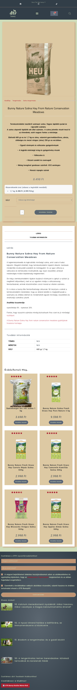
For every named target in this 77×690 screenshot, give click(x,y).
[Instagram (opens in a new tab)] (47, 4)
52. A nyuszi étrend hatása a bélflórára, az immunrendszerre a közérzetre (38, 624)
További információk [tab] (38, 237)
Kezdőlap (7, 100)
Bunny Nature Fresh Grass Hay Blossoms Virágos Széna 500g (21, 526)
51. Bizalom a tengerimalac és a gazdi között (40, 640)
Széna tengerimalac (29, 100)
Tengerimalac (16, 100)
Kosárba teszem (45, 212)
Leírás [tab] (38, 233)
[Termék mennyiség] (22, 212)
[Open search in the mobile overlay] (70, 13)
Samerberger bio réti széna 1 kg (21, 409)
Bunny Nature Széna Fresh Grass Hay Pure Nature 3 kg (56, 409)
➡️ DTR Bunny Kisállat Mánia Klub (15, 685)
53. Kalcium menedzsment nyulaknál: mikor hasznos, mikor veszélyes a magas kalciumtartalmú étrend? (44, 605)
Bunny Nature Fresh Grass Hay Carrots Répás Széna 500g (21, 467)
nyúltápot (10, 316)
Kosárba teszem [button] (21, 422)
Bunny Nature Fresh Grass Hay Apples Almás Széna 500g (56, 526)
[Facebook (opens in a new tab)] (29, 4)
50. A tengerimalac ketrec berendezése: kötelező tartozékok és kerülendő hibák (42, 659)
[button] (37, 13)
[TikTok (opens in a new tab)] (56, 4)
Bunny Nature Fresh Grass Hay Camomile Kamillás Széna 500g (56, 467)
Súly (8, 200)
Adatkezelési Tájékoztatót (37, 577)
